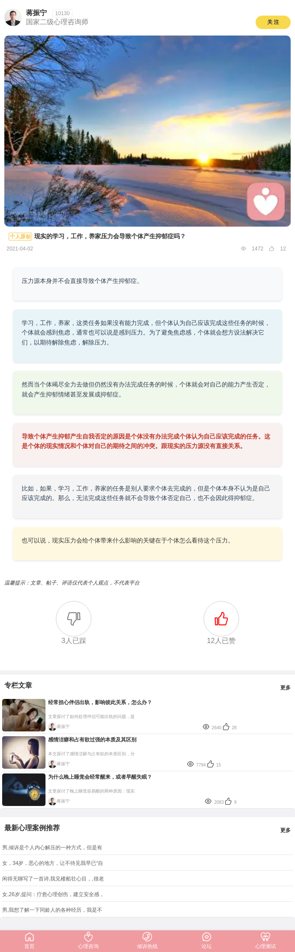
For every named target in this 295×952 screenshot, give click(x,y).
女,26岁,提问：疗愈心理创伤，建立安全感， (53, 894)
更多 (285, 688)
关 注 (273, 22)
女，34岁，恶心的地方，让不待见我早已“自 (52, 863)
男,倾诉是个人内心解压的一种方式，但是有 (52, 848)
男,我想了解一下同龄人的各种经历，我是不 (52, 910)
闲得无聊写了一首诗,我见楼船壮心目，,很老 (53, 879)
